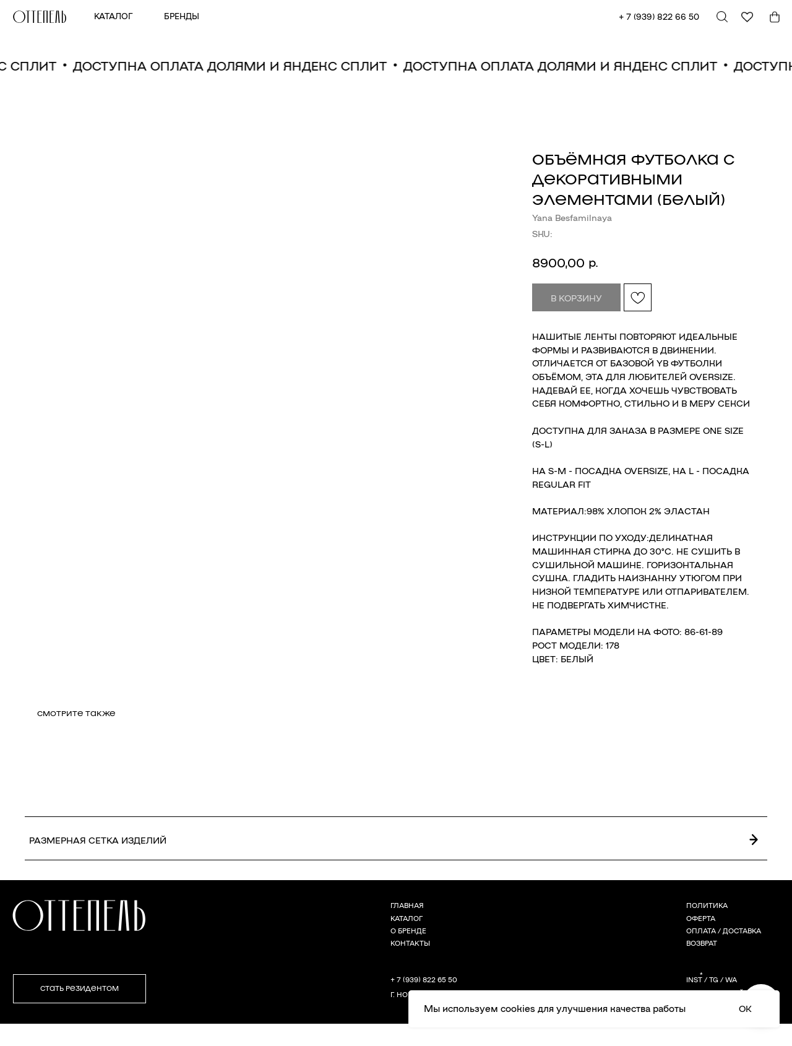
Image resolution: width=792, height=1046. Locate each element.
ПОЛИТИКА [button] (707, 905)
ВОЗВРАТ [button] (701, 943)
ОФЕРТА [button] (700, 918)
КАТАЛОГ (113, 15)
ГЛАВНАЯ (407, 905)
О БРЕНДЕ (408, 931)
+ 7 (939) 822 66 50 (659, 16)
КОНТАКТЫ (410, 943)
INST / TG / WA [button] (711, 979)
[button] (79, 988)
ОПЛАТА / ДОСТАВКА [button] (723, 931)
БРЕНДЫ (181, 15)
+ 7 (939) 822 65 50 (423, 979)
